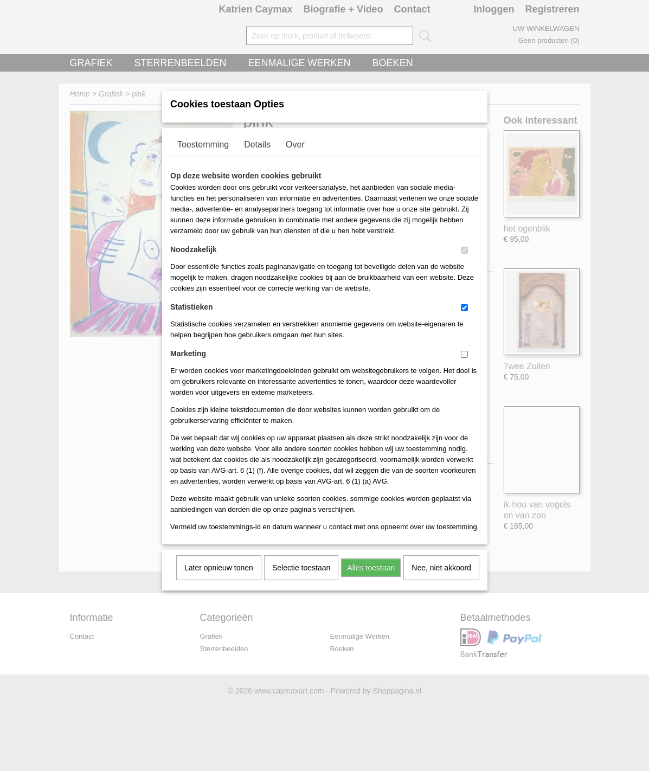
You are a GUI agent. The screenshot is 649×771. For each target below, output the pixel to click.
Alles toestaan (371, 581)
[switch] (464, 264)
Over (295, 158)
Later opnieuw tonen (218, 581)
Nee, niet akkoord (441, 581)
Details (257, 158)
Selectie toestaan (301, 581)
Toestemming (203, 158)
